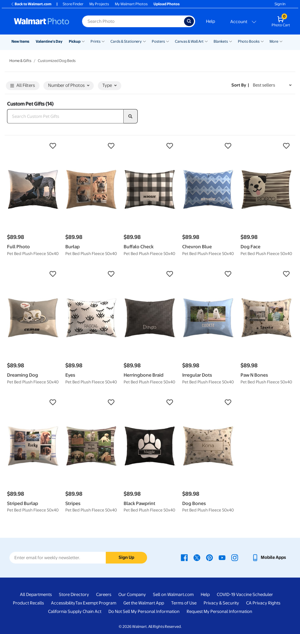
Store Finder (73, 4)
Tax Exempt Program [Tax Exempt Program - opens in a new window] (95, 603)
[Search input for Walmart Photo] (133, 21)
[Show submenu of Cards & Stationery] (144, 40)
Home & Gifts (20, 60)
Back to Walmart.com (31, 4)
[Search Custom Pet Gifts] (65, 116)
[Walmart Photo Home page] (41, 21)
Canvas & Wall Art (189, 41)
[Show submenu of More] (281, 40)
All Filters (22, 85)
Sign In (280, 4)
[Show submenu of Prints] (103, 40)
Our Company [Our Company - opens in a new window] (132, 594)
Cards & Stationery (126, 41)
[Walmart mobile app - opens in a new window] (269, 557)
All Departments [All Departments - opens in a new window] (36, 594)
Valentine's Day (49, 41)
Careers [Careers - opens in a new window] (103, 594)
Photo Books (249, 41)
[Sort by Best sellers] (272, 85)
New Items (20, 41)
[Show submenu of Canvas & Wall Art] (206, 40)
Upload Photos (167, 4)
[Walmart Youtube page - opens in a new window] (222, 557)
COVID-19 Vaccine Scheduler (245, 594)
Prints (95, 41)
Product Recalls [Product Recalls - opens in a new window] (28, 603)
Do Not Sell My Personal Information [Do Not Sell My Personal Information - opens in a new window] (144, 611)
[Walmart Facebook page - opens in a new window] (184, 557)
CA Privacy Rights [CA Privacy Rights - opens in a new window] (263, 603)
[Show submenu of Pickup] (83, 40)
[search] (131, 116)
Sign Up (126, 557)
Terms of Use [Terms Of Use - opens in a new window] (184, 603)
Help (210, 21)
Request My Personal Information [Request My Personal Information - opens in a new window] (219, 611)
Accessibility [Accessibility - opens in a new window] (63, 603)
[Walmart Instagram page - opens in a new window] (234, 557)
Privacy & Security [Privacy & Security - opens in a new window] (221, 603)
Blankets (221, 41)
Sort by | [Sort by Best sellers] (240, 85)
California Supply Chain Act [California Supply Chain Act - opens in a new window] (74, 611)
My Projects (99, 4)
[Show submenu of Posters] (167, 40)
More (274, 41)
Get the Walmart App (143, 603)
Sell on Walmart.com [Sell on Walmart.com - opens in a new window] (173, 594)
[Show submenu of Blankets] (230, 40)
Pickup (75, 41)
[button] (33, 146)
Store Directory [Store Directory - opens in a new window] (74, 594)
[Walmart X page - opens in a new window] (196, 557)
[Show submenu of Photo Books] (262, 40)
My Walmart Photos (131, 4)
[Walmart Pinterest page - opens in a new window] (209, 557)
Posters (158, 41)
